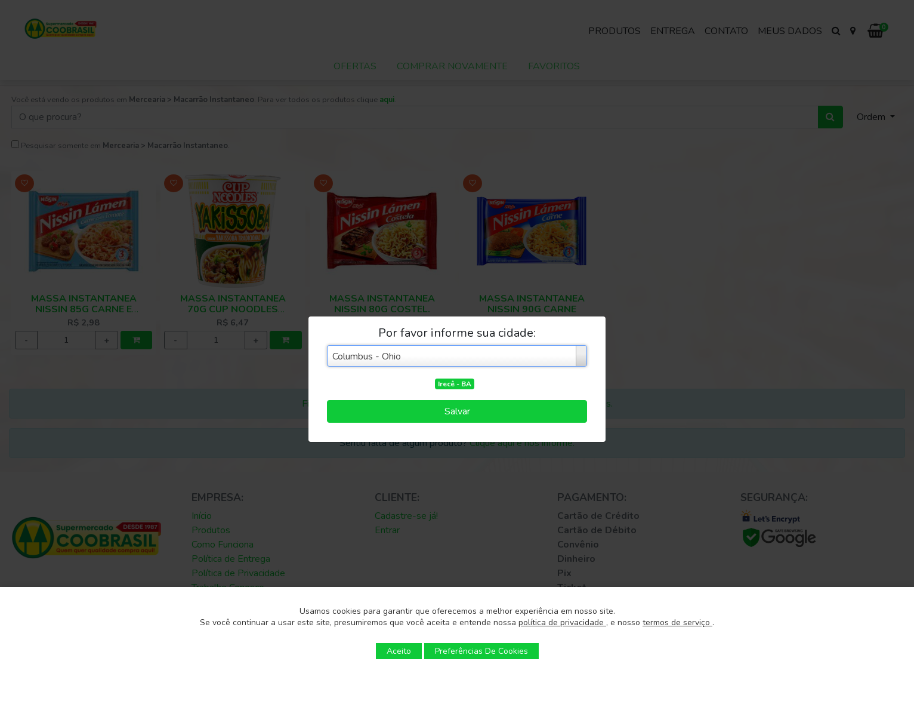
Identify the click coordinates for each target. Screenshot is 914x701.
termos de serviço (677, 622)
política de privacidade (562, 622)
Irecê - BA (454, 384)
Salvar (457, 411)
